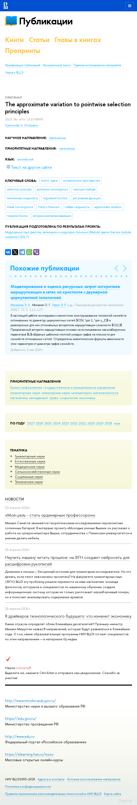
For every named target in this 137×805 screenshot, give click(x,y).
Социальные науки (29, 476)
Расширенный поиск (57, 65)
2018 (108, 423)
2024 (56, 423)
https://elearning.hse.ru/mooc (29, 754)
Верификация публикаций (22, 65)
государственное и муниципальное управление (79, 387)
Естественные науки (30, 461)
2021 (82, 423)
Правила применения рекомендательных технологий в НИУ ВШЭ (53, 794)
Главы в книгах (78, 39)
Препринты (22, 50)
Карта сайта (112, 794)
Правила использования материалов (97, 65)
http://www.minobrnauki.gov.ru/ (30, 700)
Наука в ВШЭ (14, 73)
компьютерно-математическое (94, 392)
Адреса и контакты (51, 779)
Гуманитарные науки (30, 456)
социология (69, 397)
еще (117, 423)
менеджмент (38, 397)
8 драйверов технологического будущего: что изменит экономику (68, 616)
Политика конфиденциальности (28, 786)
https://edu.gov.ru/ (20, 718)
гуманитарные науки (25, 392)
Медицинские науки (30, 466)
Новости (14, 499)
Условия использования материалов (94, 779)
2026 (39, 423)
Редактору (125, 800)
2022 (74, 423)
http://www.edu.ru (20, 736)
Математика (57, 138)
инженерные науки (56, 392)
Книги (14, 39)
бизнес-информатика (26, 387)
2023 (65, 423)
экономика (87, 397)
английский (25, 159)
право (54, 397)
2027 (31, 423)
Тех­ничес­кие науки (29, 481)
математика (19, 397)
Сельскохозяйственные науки (37, 471)
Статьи (39, 39)
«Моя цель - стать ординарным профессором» (50, 515)
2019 (100, 423)
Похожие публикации (44, 268)
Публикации (46, 21)
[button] (10, 276)
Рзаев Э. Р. (59, 305)
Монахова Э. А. (21, 305)
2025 (48, 423)
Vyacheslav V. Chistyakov (21, 125)
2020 (91, 423)
